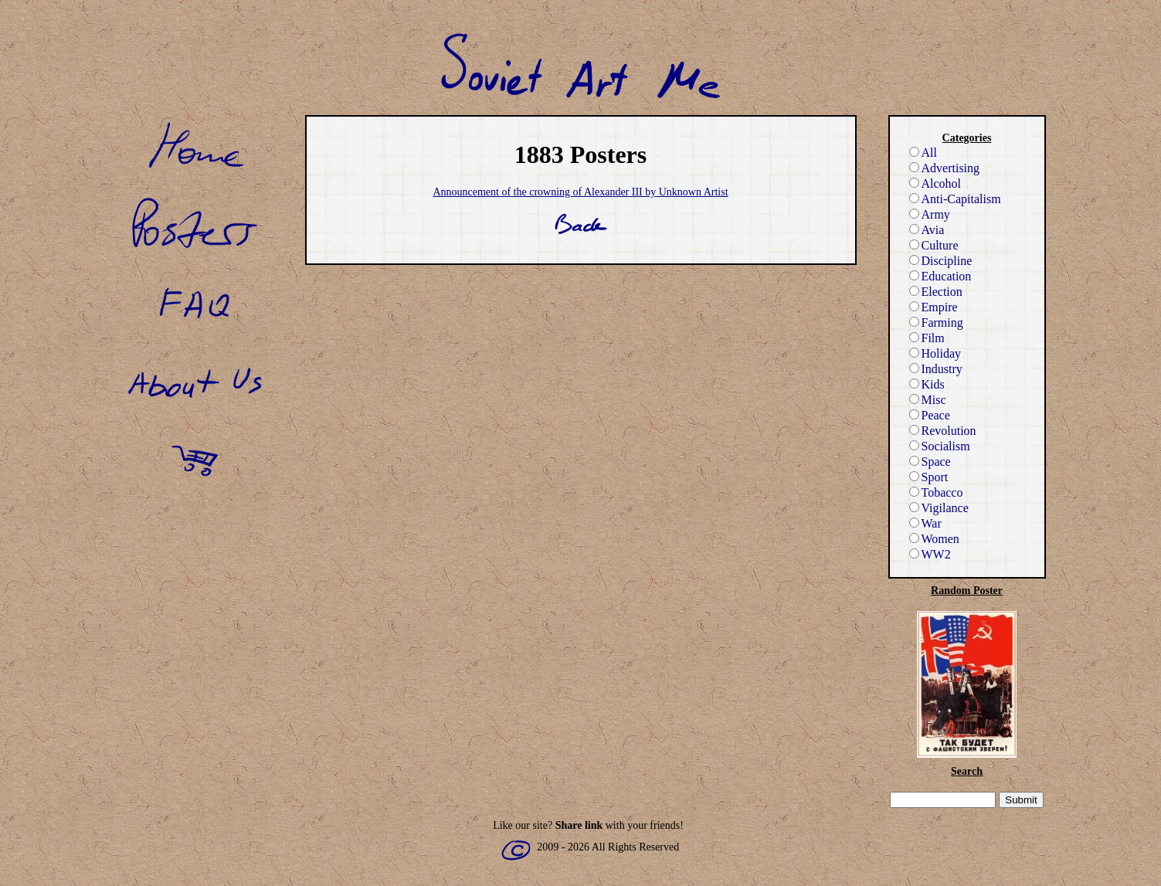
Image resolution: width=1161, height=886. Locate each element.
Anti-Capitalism (955, 198)
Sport (929, 477)
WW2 (930, 554)
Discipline (941, 260)
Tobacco (936, 492)
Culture (934, 245)
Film (927, 338)
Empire (933, 307)
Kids (927, 384)
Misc (927, 399)
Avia (927, 229)
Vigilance (939, 507)
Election (935, 291)
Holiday (935, 353)
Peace (929, 415)
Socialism (939, 446)
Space (930, 461)
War (925, 523)
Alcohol (935, 183)
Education (940, 276)
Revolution (942, 430)
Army (929, 214)
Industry (935, 368)
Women (934, 538)
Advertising (944, 168)
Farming (936, 322)
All (923, 152)
